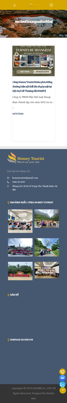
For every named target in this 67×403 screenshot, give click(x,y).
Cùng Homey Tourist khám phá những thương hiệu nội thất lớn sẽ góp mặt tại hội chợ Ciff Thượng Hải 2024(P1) (32, 86)
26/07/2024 (17, 113)
